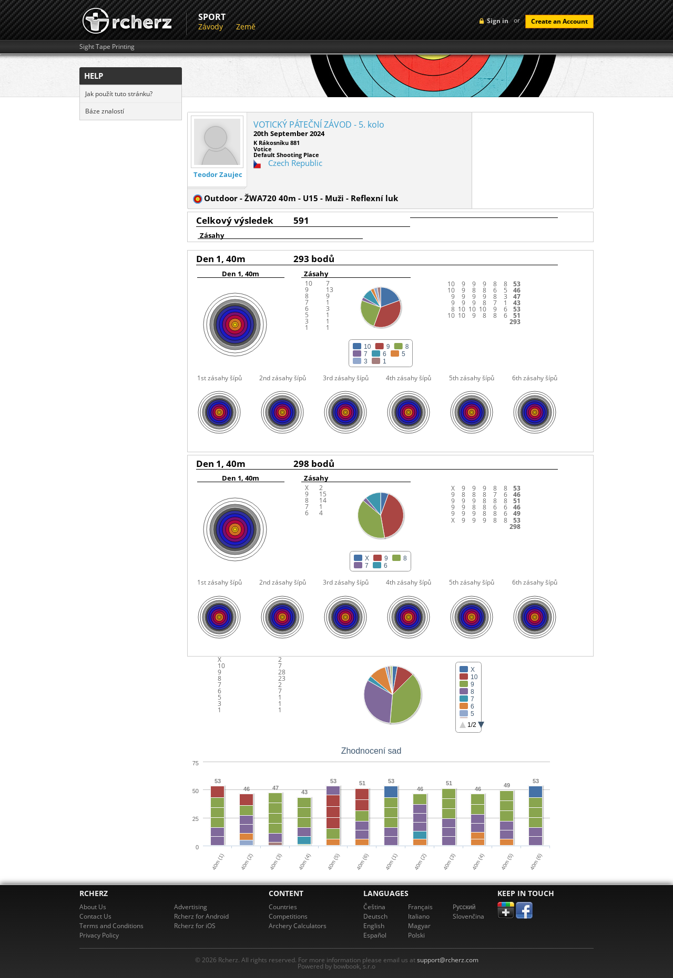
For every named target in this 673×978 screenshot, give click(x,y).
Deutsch (375, 916)
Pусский (464, 906)
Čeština (374, 906)
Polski (416, 935)
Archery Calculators (298, 925)
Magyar (419, 925)
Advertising (190, 906)
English (373, 925)
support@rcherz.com (447, 959)
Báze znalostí (104, 111)
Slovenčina (468, 916)
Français (420, 906)
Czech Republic (295, 163)
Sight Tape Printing (107, 47)
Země (246, 27)
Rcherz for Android (201, 916)
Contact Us (95, 916)
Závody (210, 27)
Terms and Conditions (111, 925)
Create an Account (559, 21)
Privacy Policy (99, 935)
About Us (92, 906)
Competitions (288, 916)
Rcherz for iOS (195, 925)
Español (374, 935)
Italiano (419, 916)
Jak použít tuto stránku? (118, 93)
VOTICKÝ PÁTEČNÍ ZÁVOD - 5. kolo (318, 124)
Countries (283, 906)
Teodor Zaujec (217, 174)
